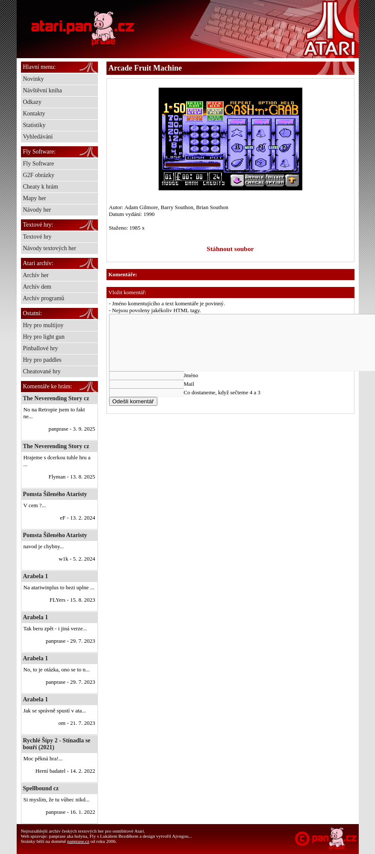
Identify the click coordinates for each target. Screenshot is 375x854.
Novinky (33, 79)
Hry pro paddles (42, 360)
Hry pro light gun (44, 337)
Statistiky (34, 125)
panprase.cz (78, 841)
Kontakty (34, 113)
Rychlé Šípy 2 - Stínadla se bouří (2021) (57, 744)
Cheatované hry (42, 371)
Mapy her (34, 198)
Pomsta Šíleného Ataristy (55, 494)
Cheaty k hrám (40, 186)
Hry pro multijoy (43, 325)
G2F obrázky (39, 175)
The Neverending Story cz (56, 398)
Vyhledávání (38, 136)
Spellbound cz (41, 788)
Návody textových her (49, 248)
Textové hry (37, 236)
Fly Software (38, 163)
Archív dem (37, 287)
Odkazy (32, 102)
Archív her (36, 275)
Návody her (37, 210)
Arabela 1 (35, 576)
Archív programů (44, 298)
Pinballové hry (40, 348)
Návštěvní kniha (42, 90)
